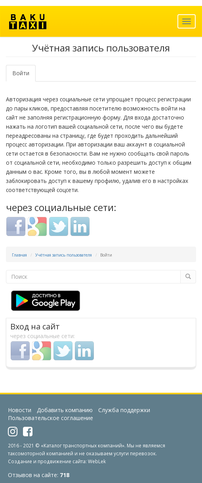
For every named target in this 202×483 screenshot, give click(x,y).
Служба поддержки (124, 410)
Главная (19, 255)
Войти (24, 75)
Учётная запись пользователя (63, 255)
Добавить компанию (65, 410)
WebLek (97, 461)
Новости (19, 410)
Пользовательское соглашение (50, 418)
